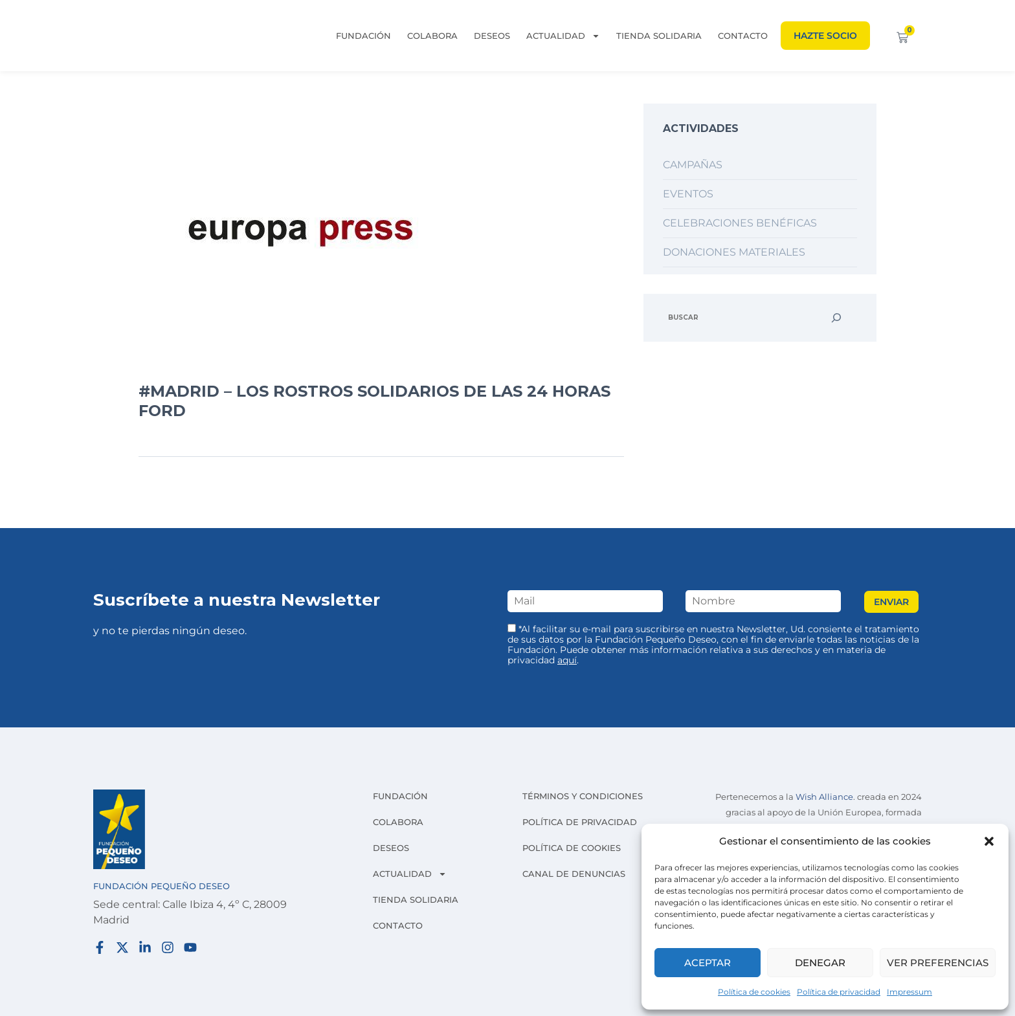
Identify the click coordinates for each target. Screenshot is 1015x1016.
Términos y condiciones (582, 796)
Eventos (688, 194)
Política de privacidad (838, 992)
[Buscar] (836, 317)
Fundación (363, 35)
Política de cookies (754, 992)
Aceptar (707, 962)
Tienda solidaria (659, 35)
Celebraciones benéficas (740, 223)
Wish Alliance (824, 797)
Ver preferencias (937, 962)
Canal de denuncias (573, 873)
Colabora (432, 35)
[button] (989, 841)
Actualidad (563, 35)
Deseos (492, 35)
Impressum (909, 992)
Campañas (692, 165)
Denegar (820, 962)
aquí (567, 660)
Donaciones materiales (734, 252)
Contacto (743, 35)
